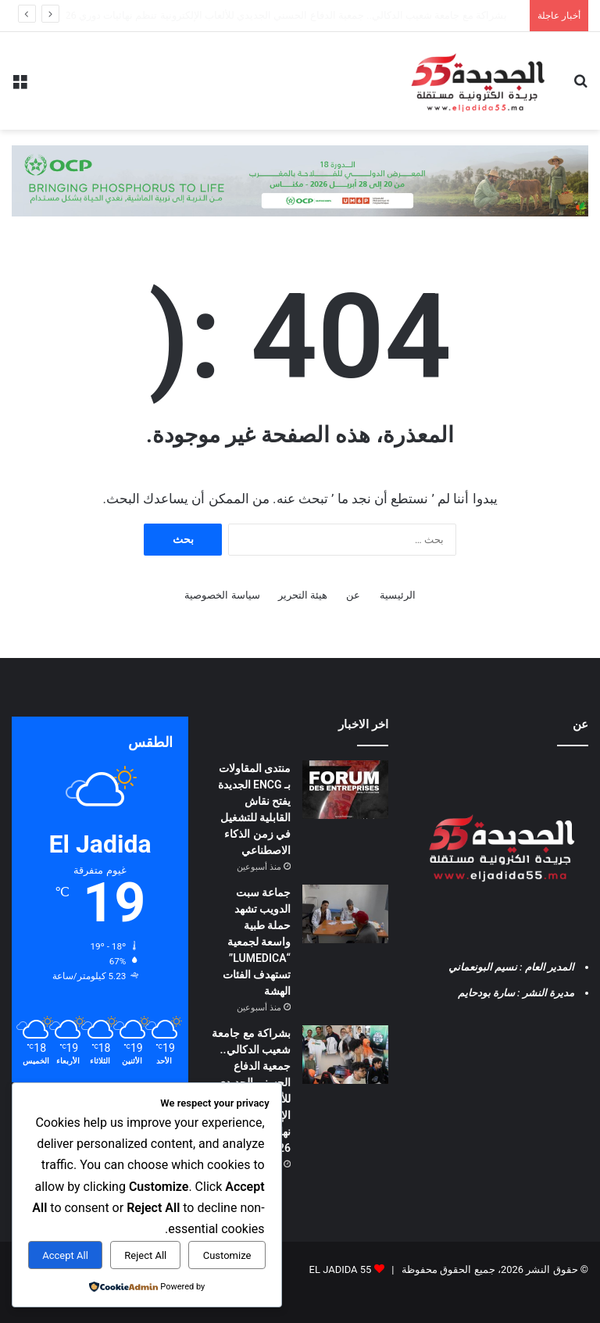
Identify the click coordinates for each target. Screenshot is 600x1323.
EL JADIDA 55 (340, 1269)
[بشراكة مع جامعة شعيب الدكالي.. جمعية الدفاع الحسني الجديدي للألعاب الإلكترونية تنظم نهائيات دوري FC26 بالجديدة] (345, 1054)
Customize (227, 1255)
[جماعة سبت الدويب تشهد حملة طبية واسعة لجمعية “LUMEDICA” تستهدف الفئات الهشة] (345, 914)
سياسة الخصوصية (221, 595)
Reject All (145, 1255)
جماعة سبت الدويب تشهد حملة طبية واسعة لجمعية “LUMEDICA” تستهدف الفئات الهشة (324, 15)
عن (353, 595)
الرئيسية (398, 595)
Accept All (65, 1255)
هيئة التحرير (302, 595)
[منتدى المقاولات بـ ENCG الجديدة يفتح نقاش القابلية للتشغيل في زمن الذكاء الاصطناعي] (345, 789)
